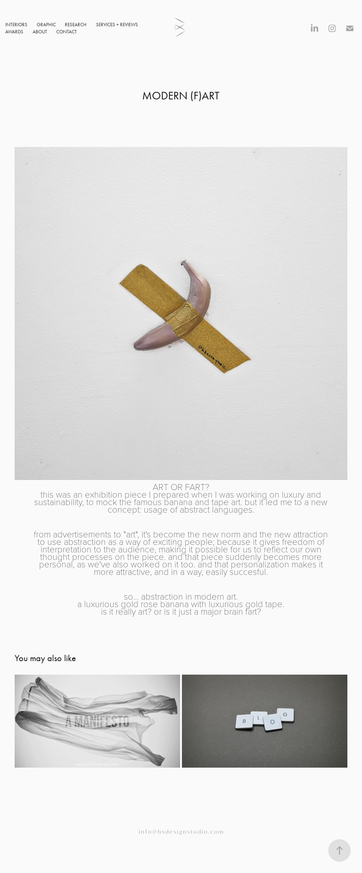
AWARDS (14, 31)
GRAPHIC (46, 24)
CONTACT (66, 31)
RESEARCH (76, 24)
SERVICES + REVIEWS (117, 24)
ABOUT (40, 31)
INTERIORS (16, 24)
